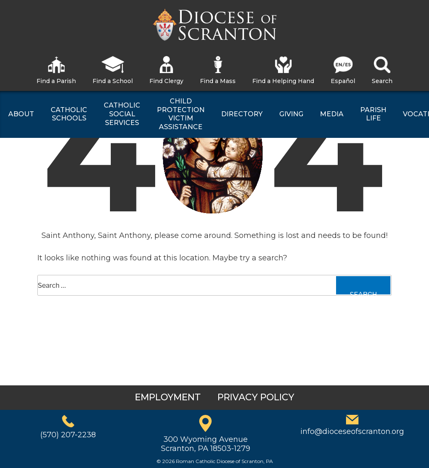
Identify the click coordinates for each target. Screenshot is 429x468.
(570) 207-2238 (68, 434)
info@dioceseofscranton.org (352, 431)
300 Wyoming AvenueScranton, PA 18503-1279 (205, 444)
